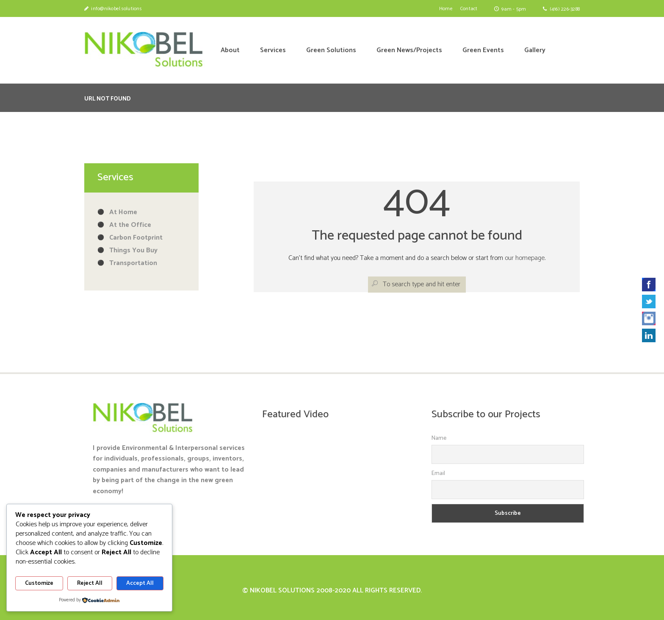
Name (439, 438)
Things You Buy (133, 250)
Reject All (89, 583)
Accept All (140, 583)
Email (438, 473)
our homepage (525, 258)
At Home (123, 212)
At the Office (130, 225)
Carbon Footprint (136, 237)
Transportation (133, 263)
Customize (39, 583)
